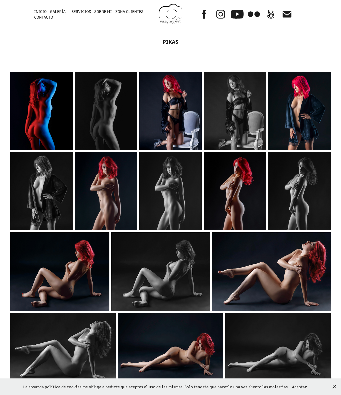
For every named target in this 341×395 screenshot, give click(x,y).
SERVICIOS (81, 11)
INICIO (40, 11)
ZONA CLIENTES (129, 11)
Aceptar (299, 387)
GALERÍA (58, 11)
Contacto (43, 17)
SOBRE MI (103, 11)
